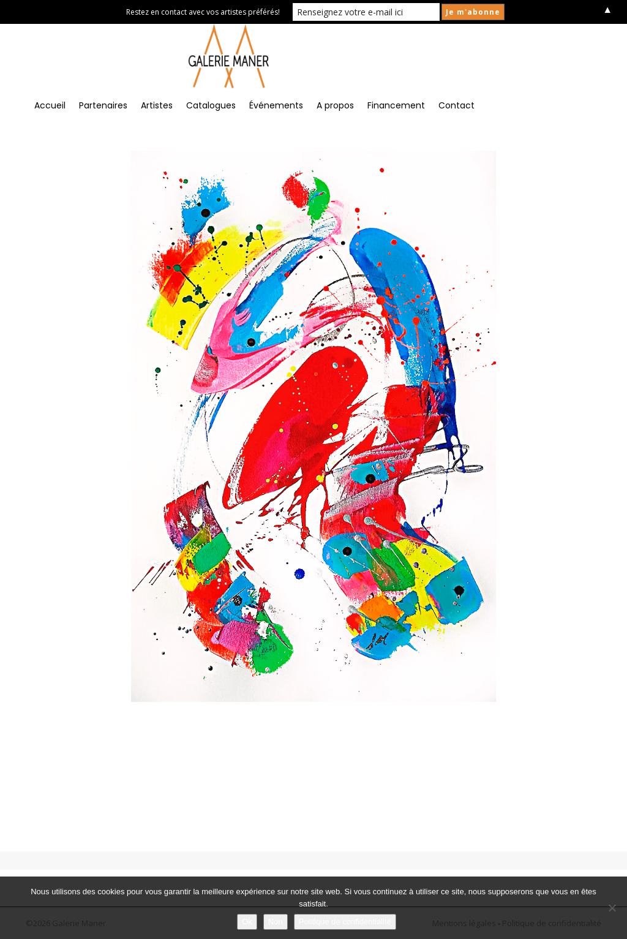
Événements (276, 105)
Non (275, 921)
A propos (335, 105)
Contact (456, 105)
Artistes (157, 105)
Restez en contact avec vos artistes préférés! (203, 12)
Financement (396, 105)
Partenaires (103, 105)
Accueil (50, 105)
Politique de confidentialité (345, 921)
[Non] (612, 908)
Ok (247, 921)
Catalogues (211, 105)
